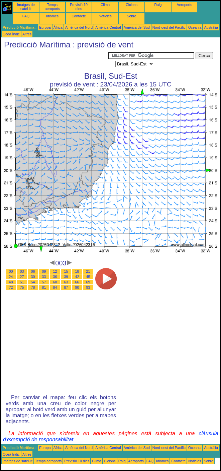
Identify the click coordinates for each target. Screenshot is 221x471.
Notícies (105, 16)
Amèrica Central (108, 27)
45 (88, 277)
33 (44, 277)
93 (88, 287)
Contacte (79, 16)
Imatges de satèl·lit (26, 7)
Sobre (131, 16)
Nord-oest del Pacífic (169, 27)
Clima (105, 5)
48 (11, 282)
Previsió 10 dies (79, 7)
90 (77, 287)
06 (33, 271)
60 (55, 282)
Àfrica (58, 27)
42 (77, 277)
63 (66, 282)
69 (88, 282)
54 (33, 282)
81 (44, 287)
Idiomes (52, 16)
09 (44, 271)
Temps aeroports (52, 7)
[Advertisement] (54, 60)
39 (66, 277)
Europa (44, 27)
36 (55, 277)
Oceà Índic (11, 34)
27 (22, 277)
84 (55, 287)
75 (22, 287)
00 (11, 271)
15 (66, 271)
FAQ (25, 16)
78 (33, 287)
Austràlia (211, 27)
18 (77, 271)
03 (22, 271)
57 (44, 282)
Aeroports (184, 5)
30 (33, 277)
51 (22, 282)
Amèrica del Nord (79, 27)
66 (77, 282)
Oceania (195, 27)
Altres (26, 34)
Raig (158, 5)
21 (88, 271)
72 (11, 287)
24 (11, 277)
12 (55, 271)
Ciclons (131, 5)
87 (66, 287)
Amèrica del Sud (137, 27)
